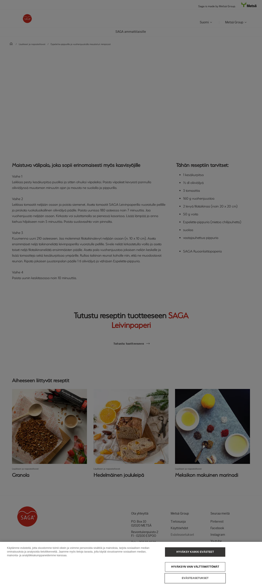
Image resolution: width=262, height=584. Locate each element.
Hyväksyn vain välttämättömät (195, 571)
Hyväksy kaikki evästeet (195, 556)
